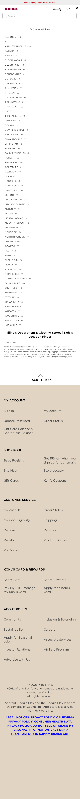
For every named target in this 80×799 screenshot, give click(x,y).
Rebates (50, 530)
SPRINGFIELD (12, 292)
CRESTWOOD (12, 107)
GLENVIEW (11, 172)
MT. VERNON (11, 227)
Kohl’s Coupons (55, 480)
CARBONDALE (12, 83)
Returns (9, 530)
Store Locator (54, 470)
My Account (53, 411)
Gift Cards (11, 480)
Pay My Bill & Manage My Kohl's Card (19, 590)
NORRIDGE (11, 232)
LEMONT (9, 195)
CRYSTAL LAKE (13, 116)
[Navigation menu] (2, 9)
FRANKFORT (12, 162)
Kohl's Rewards (55, 580)
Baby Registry (14, 460)
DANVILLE (10, 120)
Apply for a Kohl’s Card (57, 590)
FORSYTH (10, 158)
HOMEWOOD (12, 186)
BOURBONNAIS (13, 74)
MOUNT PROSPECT (15, 223)
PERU (8, 255)
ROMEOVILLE (12, 274)
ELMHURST (10, 148)
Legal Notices (17, 717)
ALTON (8, 41)
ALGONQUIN (11, 37)
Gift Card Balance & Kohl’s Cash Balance (18, 431)
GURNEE (9, 176)
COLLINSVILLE (12, 102)
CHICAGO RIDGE (13, 97)
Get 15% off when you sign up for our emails (60, 460)
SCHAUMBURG (12, 283)
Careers (49, 629)
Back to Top (40, 380)
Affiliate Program (56, 649)
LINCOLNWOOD (13, 199)
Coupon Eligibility (17, 520)
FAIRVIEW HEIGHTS (15, 153)
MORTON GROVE (14, 218)
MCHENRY (10, 209)
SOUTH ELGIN (12, 288)
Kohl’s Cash (12, 550)
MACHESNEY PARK (15, 204)
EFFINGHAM (11, 144)
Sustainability (14, 629)
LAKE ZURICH (12, 190)
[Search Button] (5, 16)
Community (12, 619)
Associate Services (57, 639)
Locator (7, 342)
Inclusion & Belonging (60, 619)
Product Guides (55, 540)
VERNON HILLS (13, 306)
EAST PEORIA (12, 134)
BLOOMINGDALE (14, 60)
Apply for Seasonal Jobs (18, 639)
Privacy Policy (42, 717)
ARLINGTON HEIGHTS (16, 46)
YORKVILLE (11, 325)
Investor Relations (17, 649)
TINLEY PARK (12, 302)
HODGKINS (11, 181)
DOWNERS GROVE (15, 130)
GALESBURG (11, 167)
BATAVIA (9, 55)
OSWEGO (10, 246)
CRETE (8, 111)
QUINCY (9, 265)
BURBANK (10, 79)
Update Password (17, 421)
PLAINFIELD (11, 260)
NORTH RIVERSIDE (15, 237)
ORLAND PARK (13, 241)
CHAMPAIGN (11, 88)
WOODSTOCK (12, 320)
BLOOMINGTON (13, 65)
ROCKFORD (11, 269)
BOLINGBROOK (13, 69)
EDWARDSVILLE (13, 139)
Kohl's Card (12, 580)
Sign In (9, 411)
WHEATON (10, 311)
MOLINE (9, 213)
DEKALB (9, 125)
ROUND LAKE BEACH (16, 278)
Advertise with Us (17, 659)
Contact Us (12, 510)
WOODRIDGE (12, 316)
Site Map (10, 470)
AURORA (10, 51)
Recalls (9, 540)
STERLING (10, 297)
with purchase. (40, 3)
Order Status (53, 510)
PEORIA (9, 251)
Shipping (50, 520)
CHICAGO (10, 93)
